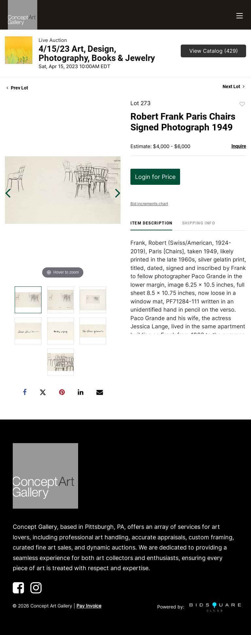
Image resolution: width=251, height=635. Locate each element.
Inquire (238, 146)
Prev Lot (17, 87)
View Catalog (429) (213, 51)
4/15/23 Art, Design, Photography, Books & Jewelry (97, 53)
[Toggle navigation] (239, 15)
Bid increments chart (149, 203)
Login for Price (155, 176)
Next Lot (233, 86)
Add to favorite (242, 104)
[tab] (151, 225)
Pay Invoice (88, 605)
